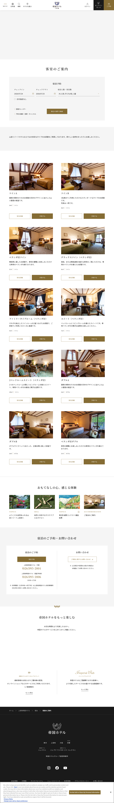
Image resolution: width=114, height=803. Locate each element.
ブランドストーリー (82, 781)
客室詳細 (20, 216)
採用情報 (67, 781)
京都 (68, 743)
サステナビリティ (37, 781)
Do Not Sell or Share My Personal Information (85, 792)
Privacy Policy (8, 799)
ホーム (11, 711)
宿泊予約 (32, 559)
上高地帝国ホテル (24, 711)
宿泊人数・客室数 (65, 89)
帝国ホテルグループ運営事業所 (57, 756)
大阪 (61, 743)
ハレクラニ (42, 750)
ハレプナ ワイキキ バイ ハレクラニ (63, 750)
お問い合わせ (98, 781)
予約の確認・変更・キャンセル (26, 114)
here (15, 787)
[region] (57, 792)
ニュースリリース (53, 781)
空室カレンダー (21, 109)
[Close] (110, 792)
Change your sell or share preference (16, 801)
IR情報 (24, 781)
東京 (45, 743)
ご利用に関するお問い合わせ (82, 559)
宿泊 (36, 711)
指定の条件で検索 (57, 111)
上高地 (53, 743)
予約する (42, 216)
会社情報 (14, 781)
